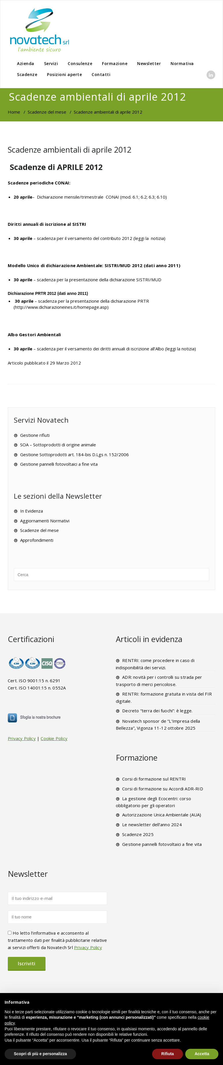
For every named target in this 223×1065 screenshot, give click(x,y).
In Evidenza (31, 511)
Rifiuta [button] (167, 1053)
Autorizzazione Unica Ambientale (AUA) (161, 815)
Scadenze (27, 74)
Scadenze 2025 (138, 834)
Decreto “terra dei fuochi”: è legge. (157, 710)
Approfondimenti (36, 540)
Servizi (51, 63)
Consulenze (80, 63)
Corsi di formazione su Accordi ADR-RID (162, 789)
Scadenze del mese (47, 112)
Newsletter (149, 63)
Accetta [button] (201, 1053)
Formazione (114, 63)
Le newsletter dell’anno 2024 (152, 824)
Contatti (101, 74)
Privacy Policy (22, 738)
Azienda (25, 63)
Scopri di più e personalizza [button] (40, 1053)
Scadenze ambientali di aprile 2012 (69, 149)
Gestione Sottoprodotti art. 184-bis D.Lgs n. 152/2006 (74, 454)
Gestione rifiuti (35, 435)
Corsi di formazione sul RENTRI (154, 779)
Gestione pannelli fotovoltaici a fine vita (59, 464)
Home (14, 112)
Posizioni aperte (64, 74)
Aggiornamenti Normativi (44, 521)
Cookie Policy (54, 738)
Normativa (182, 63)
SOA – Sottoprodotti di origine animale (58, 445)
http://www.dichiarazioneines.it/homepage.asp (61, 307)
